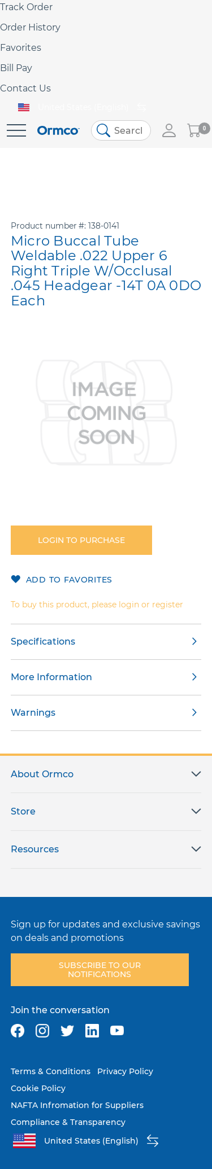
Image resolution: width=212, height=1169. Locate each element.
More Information (51, 677)
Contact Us (25, 88)
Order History (30, 27)
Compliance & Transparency (68, 1122)
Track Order (26, 7)
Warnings (33, 712)
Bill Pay (16, 68)
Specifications (43, 641)
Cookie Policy (38, 1088)
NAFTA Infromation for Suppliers (77, 1105)
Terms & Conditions (50, 1071)
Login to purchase (81, 540)
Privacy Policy (125, 1071)
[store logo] (58, 130)
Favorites (20, 47)
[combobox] (121, 130)
